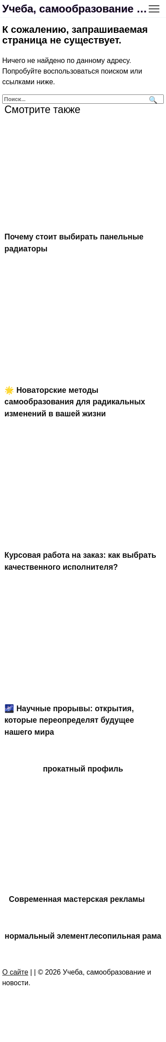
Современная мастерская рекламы (77, 898)
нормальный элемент (47, 936)
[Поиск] (152, 99)
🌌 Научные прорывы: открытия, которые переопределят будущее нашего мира (69, 720)
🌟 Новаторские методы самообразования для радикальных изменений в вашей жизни (74, 402)
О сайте (15, 972)
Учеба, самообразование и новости (76, 9)
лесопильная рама (125, 936)
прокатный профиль (83, 768)
